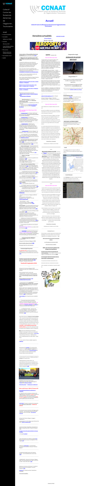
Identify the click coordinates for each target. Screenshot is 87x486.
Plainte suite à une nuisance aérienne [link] (7, 53)
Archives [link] (5, 41)
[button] (85, 1)
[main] (48, 22)
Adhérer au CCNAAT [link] (7, 39)
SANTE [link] (4, 58)
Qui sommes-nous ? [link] (7, 55)
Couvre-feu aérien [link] (7, 34)
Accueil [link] (5, 32)
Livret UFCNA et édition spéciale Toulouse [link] (8, 47)
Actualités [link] (5, 36)
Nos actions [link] (5, 49)
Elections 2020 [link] (6, 44)
